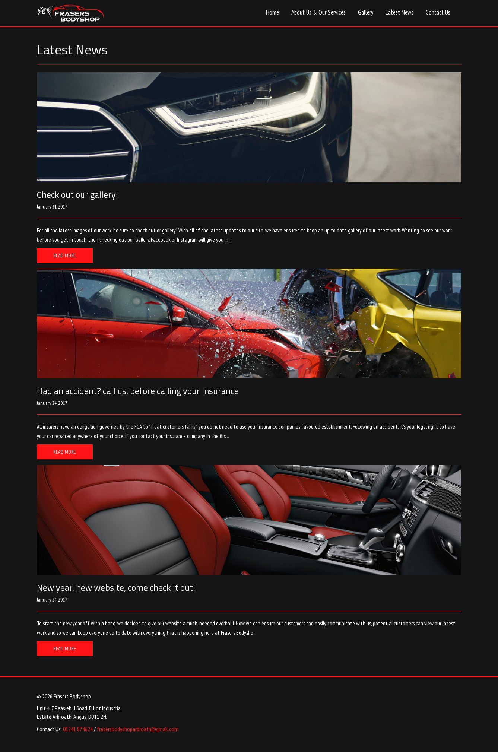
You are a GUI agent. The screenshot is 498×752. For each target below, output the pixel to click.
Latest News (399, 12)
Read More (64, 255)
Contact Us (438, 12)
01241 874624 (78, 729)
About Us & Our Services (318, 12)
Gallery (365, 12)
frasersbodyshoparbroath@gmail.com (137, 729)
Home (272, 12)
